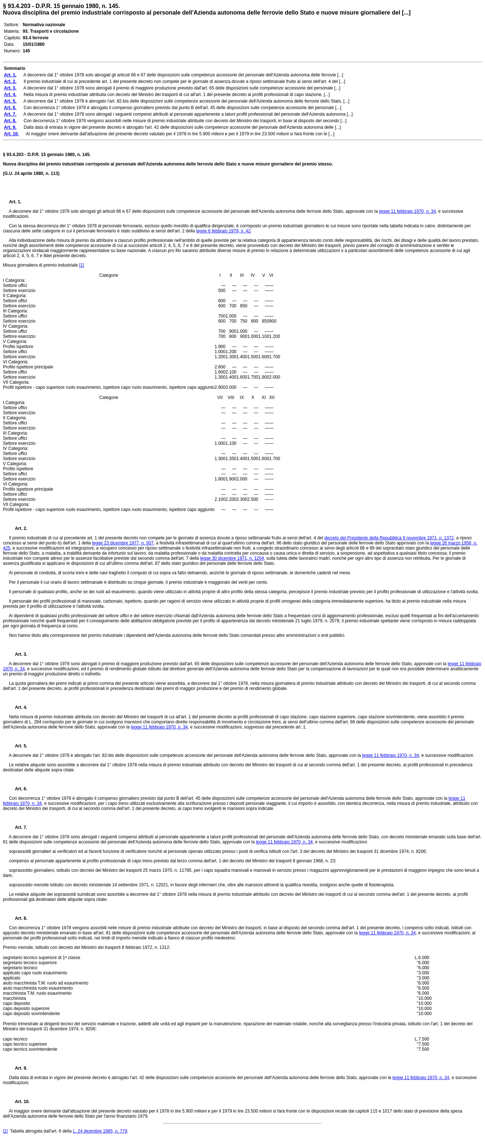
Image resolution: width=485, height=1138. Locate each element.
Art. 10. (19, 1101)
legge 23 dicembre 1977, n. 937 (123, 543)
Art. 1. (15, 201)
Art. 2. (18, 528)
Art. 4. (18, 707)
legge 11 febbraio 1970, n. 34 (407, 211)
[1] (81, 265)
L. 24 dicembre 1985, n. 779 (100, 1131)
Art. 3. (18, 654)
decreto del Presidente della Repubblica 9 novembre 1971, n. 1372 (389, 537)
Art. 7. (18, 827)
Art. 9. (18, 1068)
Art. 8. (18, 918)
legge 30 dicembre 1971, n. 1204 (232, 558)
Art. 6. (18, 788)
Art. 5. (18, 745)
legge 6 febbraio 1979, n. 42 (223, 230)
